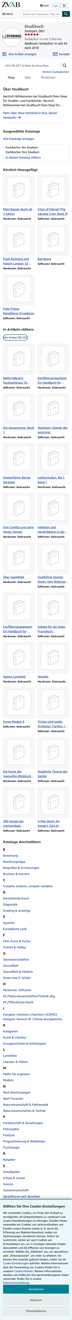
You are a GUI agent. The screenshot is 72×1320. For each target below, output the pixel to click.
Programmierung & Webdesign (24, 1141)
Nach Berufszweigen (17, 1092)
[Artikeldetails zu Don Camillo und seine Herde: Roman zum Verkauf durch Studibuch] (19, 513)
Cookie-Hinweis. (24, 1271)
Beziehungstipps (14, 862)
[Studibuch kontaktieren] (61, 54)
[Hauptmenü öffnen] (8, 14)
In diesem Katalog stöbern (23, 157)
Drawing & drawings (17, 910)
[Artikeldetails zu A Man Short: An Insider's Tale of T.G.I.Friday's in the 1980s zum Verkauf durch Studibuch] (53, 807)
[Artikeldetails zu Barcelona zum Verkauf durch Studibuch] (53, 243)
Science (8, 1184)
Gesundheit (10, 965)
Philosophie (11, 1129)
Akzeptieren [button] (36, 1289)
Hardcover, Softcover (17, 990)
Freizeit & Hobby (14, 947)
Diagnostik (10, 904)
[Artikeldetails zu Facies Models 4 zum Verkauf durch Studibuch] (19, 705)
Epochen (9, 923)
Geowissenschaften (16, 959)
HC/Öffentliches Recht (18, 1002)
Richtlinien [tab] (48, 78)
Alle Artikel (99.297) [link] (15, 337)
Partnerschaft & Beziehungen (23, 1123)
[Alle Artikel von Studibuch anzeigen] (19, 54)
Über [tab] (28, 78)
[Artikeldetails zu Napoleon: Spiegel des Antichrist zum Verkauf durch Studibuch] (53, 414)
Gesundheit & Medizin (18, 972)
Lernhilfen (10, 1056)
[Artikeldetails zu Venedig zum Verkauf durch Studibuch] (53, 660)
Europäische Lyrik (15, 929)
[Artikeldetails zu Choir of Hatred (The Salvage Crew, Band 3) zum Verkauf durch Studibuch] (53, 195)
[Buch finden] (66, 14)
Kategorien (10, 1031)
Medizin (8, 1080)
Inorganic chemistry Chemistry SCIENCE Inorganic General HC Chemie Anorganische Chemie (32, 1016)
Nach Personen (13, 1098)
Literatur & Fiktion (15, 1062)
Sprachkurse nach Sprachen (21, 1196)
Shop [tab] (11, 78)
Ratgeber (9, 1159)
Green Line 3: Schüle (17, 978)
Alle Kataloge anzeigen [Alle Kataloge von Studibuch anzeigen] (18, 139)
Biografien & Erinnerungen (21, 868)
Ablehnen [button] (36, 1300)
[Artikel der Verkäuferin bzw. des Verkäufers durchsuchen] (28, 65)
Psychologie (11, 1147)
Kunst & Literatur (14, 1037)
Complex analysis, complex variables (28, 886)
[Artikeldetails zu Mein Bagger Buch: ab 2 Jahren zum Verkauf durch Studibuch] (19, 195)
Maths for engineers (16, 1074)
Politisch (9, 1135)
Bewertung (10, 855)
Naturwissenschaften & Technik (24, 1111)
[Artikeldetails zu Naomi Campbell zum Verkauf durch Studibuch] (19, 660)
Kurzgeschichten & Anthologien (24, 1043)
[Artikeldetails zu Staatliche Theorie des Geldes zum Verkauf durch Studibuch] (53, 757)
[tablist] (31, 77)
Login (55, 5)
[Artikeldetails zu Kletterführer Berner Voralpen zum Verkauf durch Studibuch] (19, 463)
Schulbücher (11, 1172)
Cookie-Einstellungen (16, 1263)
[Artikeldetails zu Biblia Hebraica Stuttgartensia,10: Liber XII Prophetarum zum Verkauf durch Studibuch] (19, 364)
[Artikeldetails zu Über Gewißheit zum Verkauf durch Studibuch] (19, 561)
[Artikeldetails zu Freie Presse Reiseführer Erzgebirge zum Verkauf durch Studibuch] (19, 295)
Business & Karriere (16, 874)
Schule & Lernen (14, 1178)
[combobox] (41, 14)
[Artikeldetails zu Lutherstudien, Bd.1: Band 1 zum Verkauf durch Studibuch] (53, 463)
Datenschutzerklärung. (16, 1282)
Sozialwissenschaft (16, 1190)
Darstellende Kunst (16, 898)
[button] (64, 65)
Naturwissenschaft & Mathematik (25, 1104)
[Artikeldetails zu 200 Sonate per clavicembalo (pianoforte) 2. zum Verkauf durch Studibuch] (19, 807)
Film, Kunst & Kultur (17, 941)
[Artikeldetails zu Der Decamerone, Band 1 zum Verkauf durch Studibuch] (19, 414)
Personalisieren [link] (36, 1311)
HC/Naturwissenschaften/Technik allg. (29, 996)
